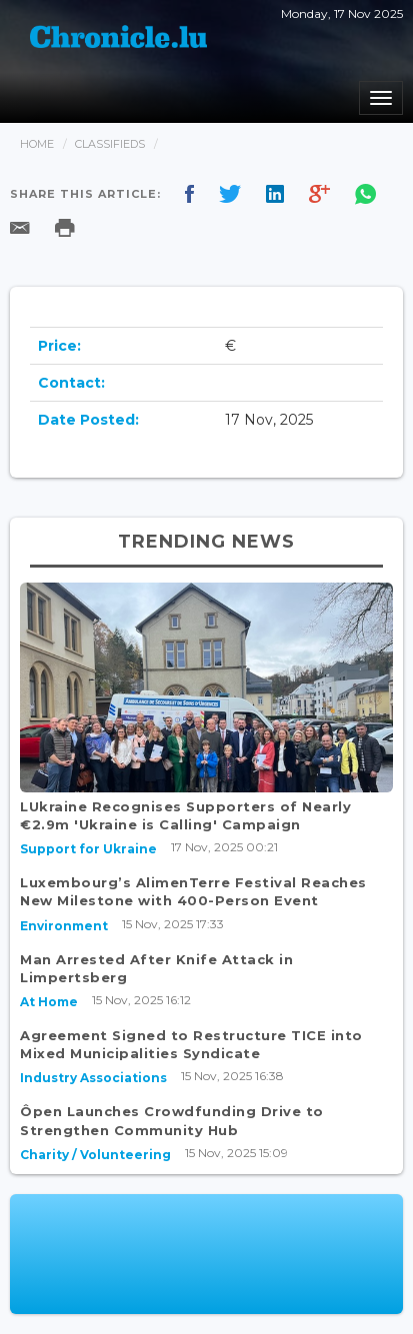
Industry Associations (93, 1077)
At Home (49, 1001)
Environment (64, 925)
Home (37, 144)
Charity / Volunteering (95, 1154)
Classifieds (110, 144)
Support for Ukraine (88, 848)
